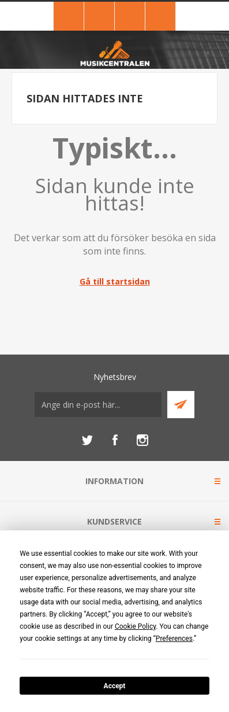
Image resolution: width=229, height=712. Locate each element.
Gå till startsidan (115, 281)
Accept (115, 686)
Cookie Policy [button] (135, 626)
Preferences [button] (174, 638)
